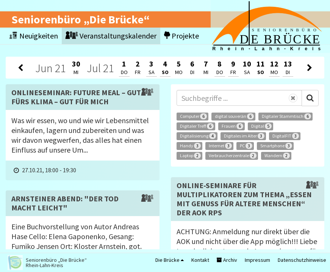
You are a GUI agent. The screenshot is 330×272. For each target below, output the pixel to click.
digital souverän (234, 116)
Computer (193, 116)
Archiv (227, 260)
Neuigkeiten (33, 35)
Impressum (257, 260)
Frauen (232, 126)
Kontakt (200, 260)
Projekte (181, 35)
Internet (220, 146)
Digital (261, 126)
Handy (190, 146)
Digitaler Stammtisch (286, 116)
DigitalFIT (285, 136)
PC (246, 146)
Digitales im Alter (244, 136)
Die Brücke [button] (169, 260)
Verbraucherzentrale (232, 156)
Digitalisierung (198, 136)
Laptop (190, 156)
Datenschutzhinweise (302, 260)
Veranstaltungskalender (111, 35)
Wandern (277, 156)
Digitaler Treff (197, 126)
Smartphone (276, 146)
